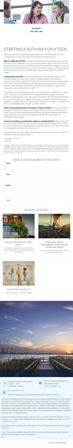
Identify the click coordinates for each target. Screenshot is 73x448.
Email (8, 174)
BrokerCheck (55, 395)
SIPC (8, 428)
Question (8, 185)
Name (8, 163)
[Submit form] (8, 200)
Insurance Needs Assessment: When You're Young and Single (54, 245)
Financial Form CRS (17, 391)
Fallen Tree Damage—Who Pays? (18, 243)
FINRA (3, 428)
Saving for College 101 (18, 289)
